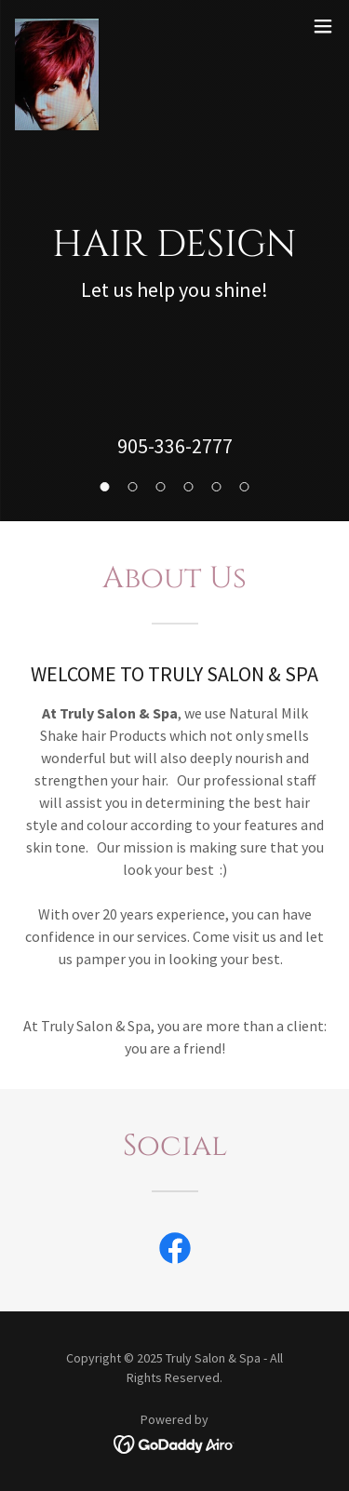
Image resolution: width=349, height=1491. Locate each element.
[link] (57, 26)
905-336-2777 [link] (175, 446)
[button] (323, 26)
